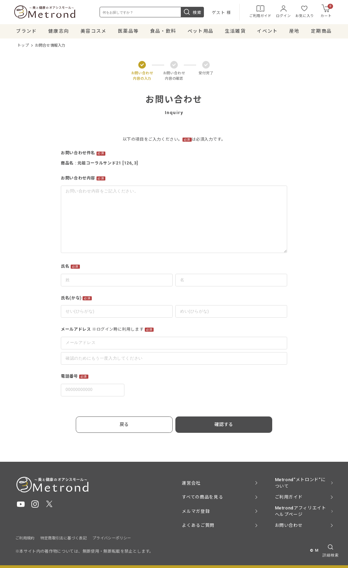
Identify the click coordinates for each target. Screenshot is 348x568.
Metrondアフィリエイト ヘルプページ (300, 511)
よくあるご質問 (198, 525)
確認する (218, 425)
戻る (129, 425)
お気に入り (303, 12)
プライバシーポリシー (111, 538)
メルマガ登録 (196, 511)
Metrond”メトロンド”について (300, 483)
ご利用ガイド (259, 12)
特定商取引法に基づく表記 (63, 538)
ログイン (282, 12)
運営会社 (191, 482)
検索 (191, 13)
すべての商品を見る (202, 497)
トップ (23, 46)
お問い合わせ (289, 525)
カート (325, 11)
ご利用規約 (25, 538)
